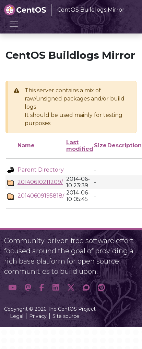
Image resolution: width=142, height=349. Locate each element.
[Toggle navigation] (13, 24)
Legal (16, 316)
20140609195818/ (40, 195)
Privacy (38, 316)
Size (100, 145)
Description (124, 145)
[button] (12, 288)
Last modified (79, 145)
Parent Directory (40, 169)
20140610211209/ (40, 182)
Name (26, 145)
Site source (65, 316)
